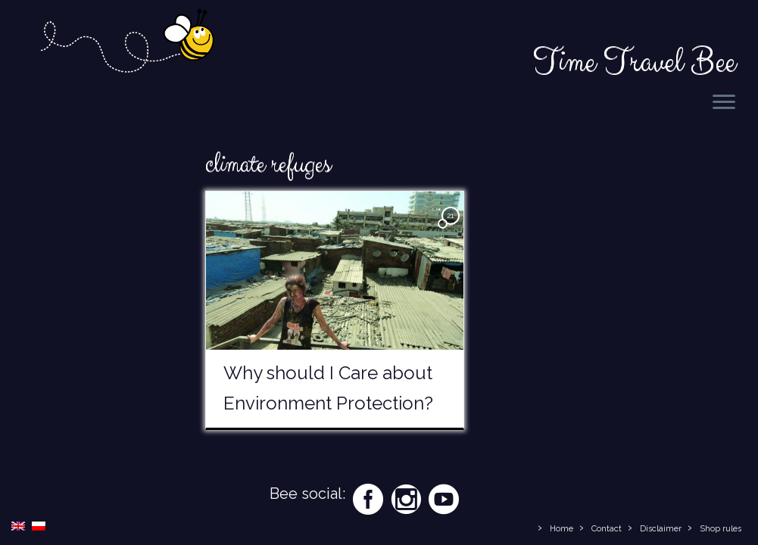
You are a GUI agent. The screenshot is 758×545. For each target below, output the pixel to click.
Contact (606, 529)
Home (561, 529)
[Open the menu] (724, 103)
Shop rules (720, 529)
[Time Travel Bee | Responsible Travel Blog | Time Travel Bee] (126, 43)
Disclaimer (661, 529)
